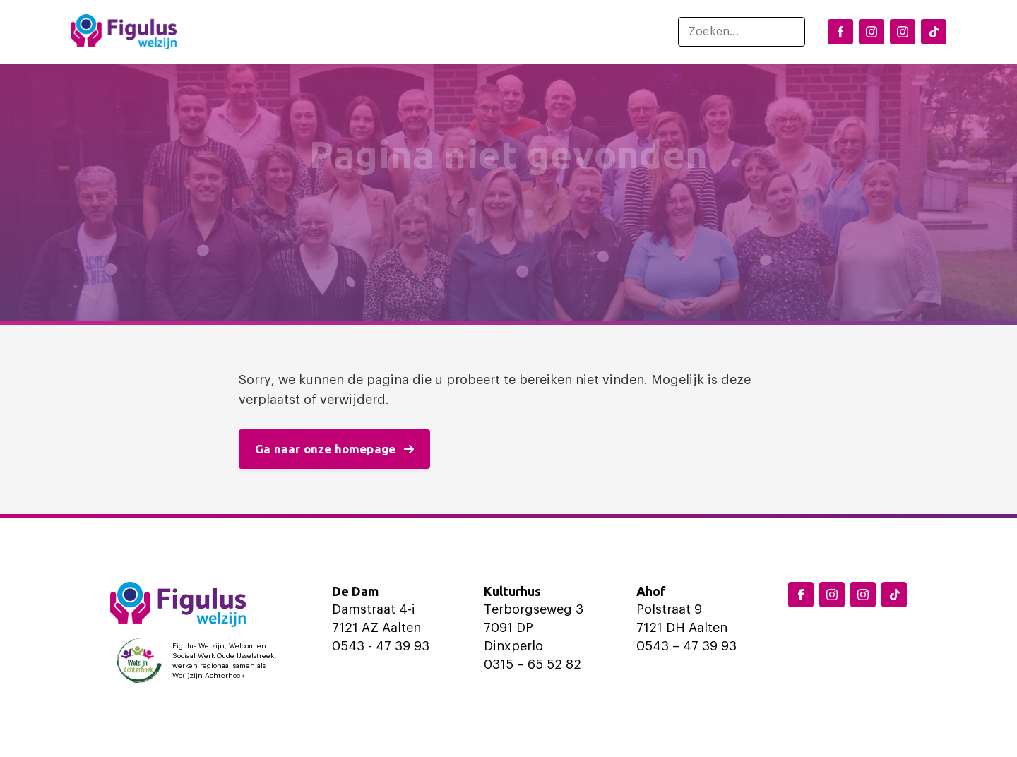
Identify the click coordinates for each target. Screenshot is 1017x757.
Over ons (592, 32)
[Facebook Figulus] (840, 31)
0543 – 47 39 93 (686, 646)
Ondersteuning (486, 32)
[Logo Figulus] (124, 31)
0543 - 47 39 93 (380, 646)
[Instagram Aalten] (902, 31)
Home (229, 32)
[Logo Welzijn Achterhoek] (198, 661)
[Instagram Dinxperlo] (871, 31)
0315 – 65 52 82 (532, 664)
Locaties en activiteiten (337, 32)
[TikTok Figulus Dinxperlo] (933, 31)
